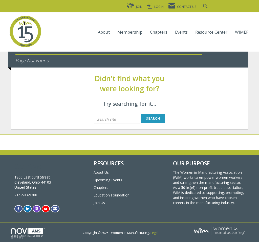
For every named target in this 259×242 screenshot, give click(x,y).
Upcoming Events (108, 180)
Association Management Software (28, 233)
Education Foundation (112, 195)
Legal (154, 233)
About (104, 32)
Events (181, 32)
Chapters (158, 32)
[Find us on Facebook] (18, 208)
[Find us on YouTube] (46, 208)
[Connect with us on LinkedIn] (28, 208)
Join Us (99, 202)
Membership (129, 32)
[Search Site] (206, 6)
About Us (101, 172)
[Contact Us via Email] (55, 208)
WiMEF (241, 32)
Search (153, 118)
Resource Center (211, 32)
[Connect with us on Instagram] (37, 208)
